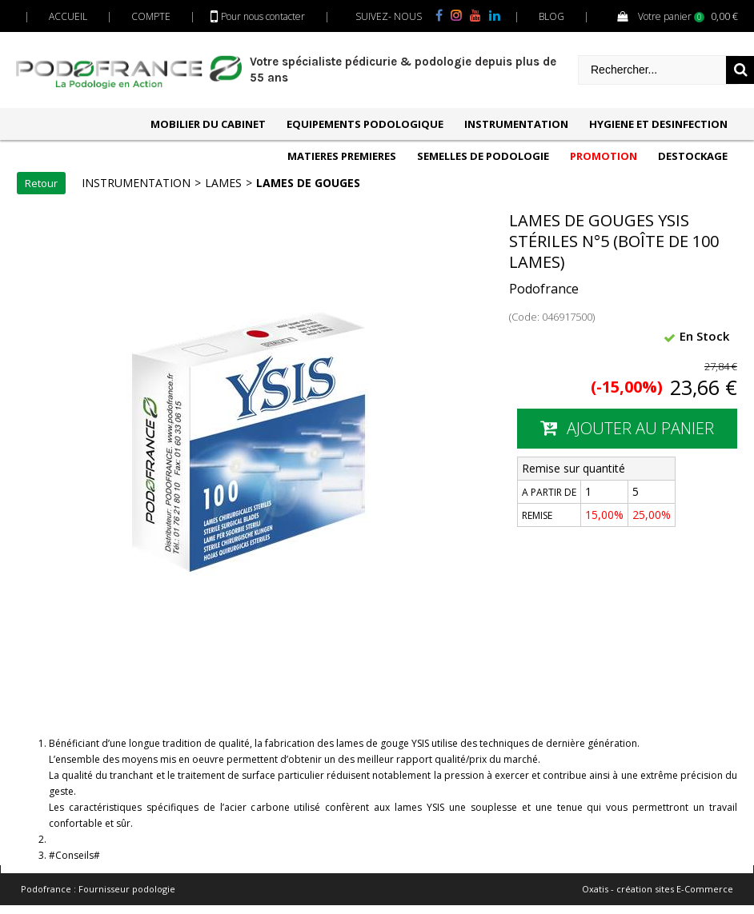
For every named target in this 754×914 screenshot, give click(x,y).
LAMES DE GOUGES (308, 182)
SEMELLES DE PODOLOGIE (483, 156)
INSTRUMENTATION (516, 124)
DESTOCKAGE (693, 156)
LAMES (223, 182)
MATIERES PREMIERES (341, 156)
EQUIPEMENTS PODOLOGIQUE (365, 124)
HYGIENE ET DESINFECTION (658, 124)
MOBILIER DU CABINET (208, 124)
